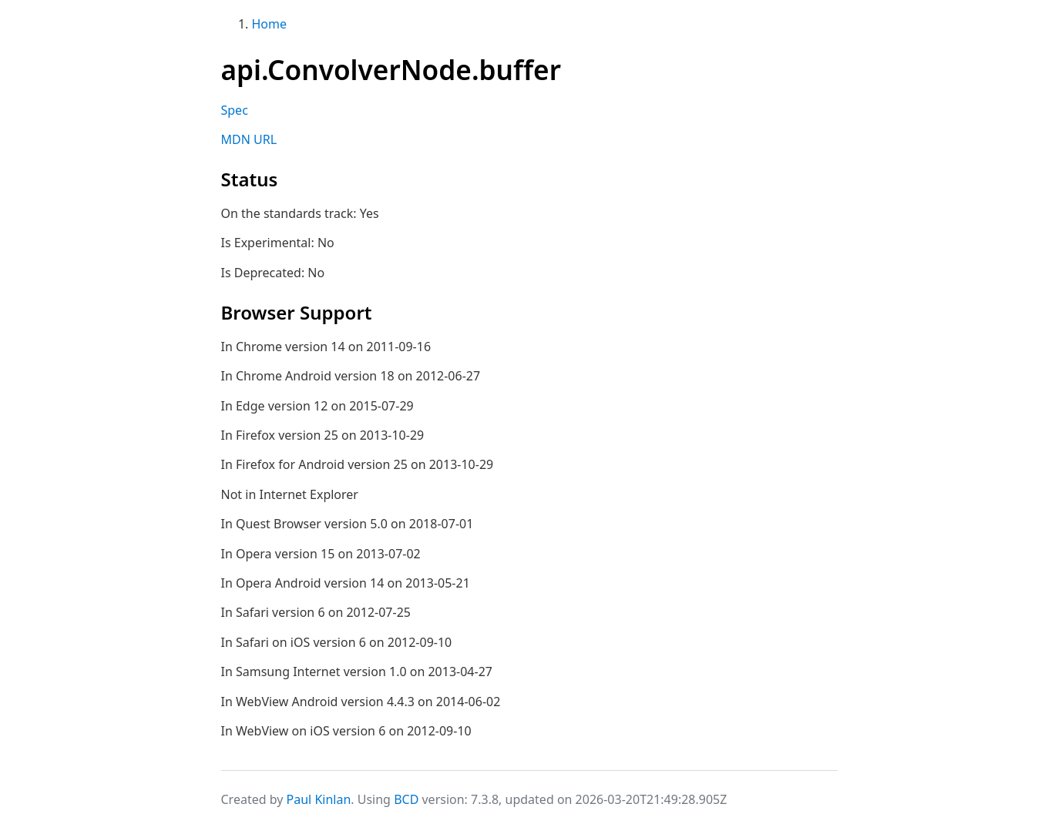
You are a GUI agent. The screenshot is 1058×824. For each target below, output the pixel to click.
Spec (234, 110)
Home (269, 23)
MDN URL (249, 139)
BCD (406, 799)
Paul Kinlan (319, 799)
